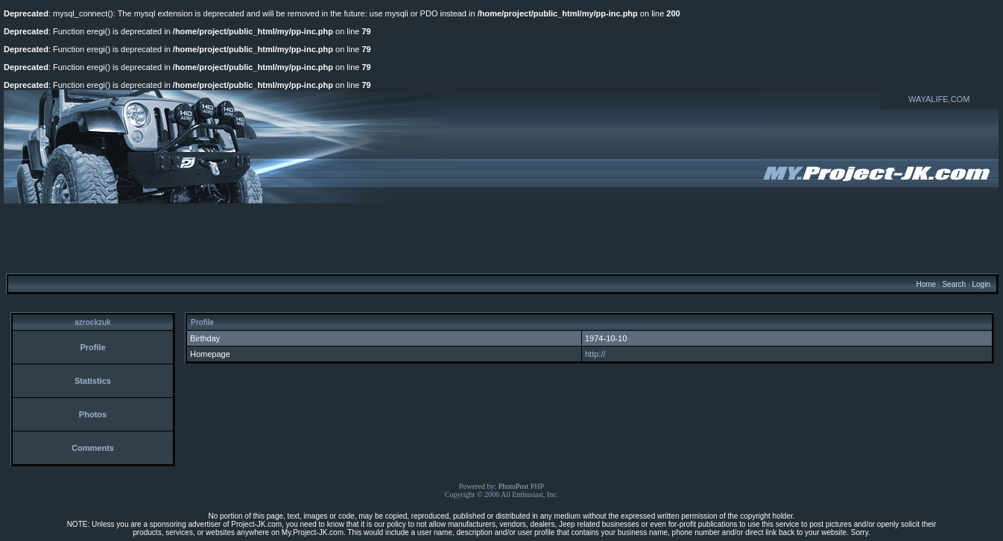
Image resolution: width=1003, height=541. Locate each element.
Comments (93, 447)
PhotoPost (514, 486)
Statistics (93, 380)
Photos (93, 414)
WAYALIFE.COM (938, 99)
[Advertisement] (501, 237)
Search (954, 284)
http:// (595, 353)
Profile (92, 347)
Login (981, 284)
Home (926, 284)
